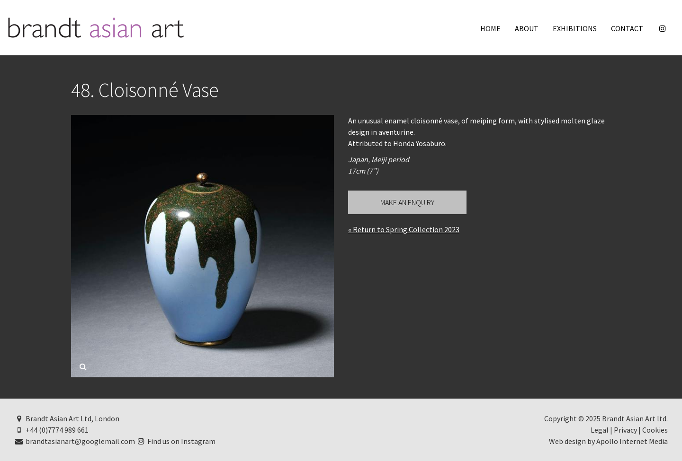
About (526, 28)
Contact (627, 28)
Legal (600, 430)
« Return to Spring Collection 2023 (403, 229)
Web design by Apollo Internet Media (608, 441)
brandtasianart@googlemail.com (74, 441)
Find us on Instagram (176, 441)
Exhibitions (575, 28)
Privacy (625, 430)
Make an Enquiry (407, 202)
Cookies (655, 430)
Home (490, 28)
